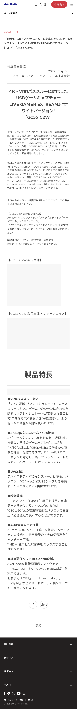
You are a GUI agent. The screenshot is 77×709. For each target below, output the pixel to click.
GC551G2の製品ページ (26, 244)
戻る (39, 625)
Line (43, 605)
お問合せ (59, 4)
